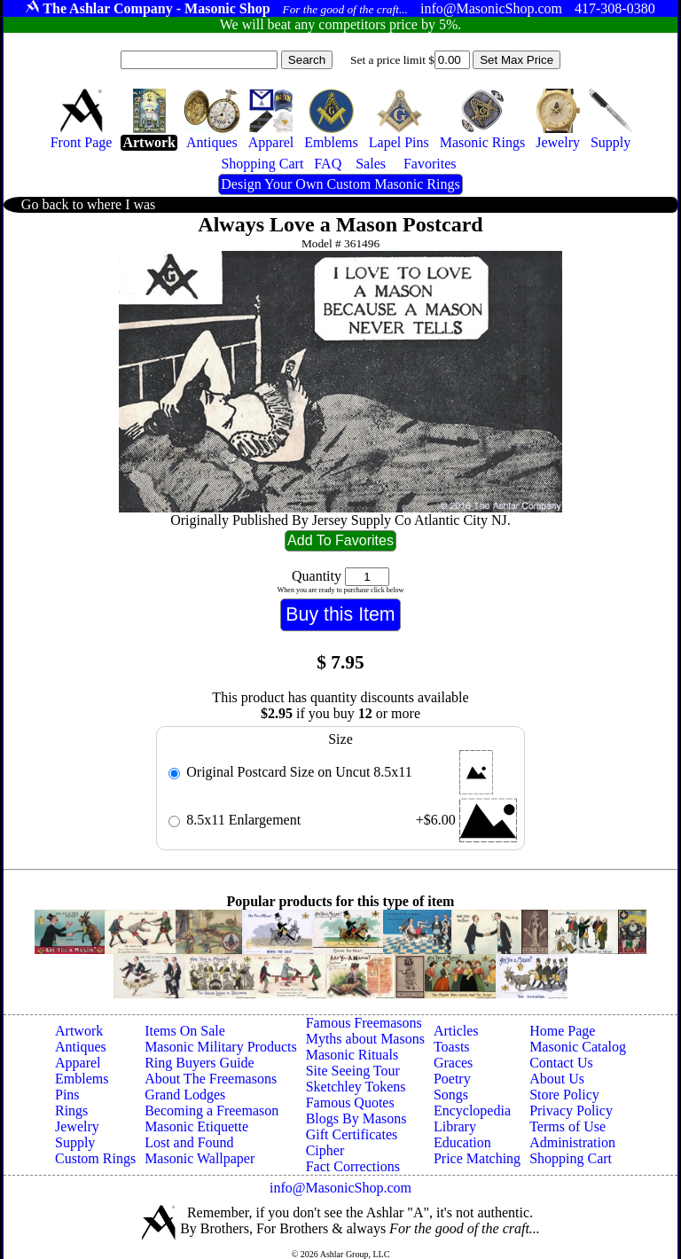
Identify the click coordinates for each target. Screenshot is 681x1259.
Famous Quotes (350, 1102)
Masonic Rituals (352, 1054)
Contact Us (561, 1062)
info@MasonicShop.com (340, 1187)
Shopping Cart (570, 1158)
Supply (75, 1142)
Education (462, 1142)
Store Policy (564, 1094)
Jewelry (77, 1126)
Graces (453, 1062)
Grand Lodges (185, 1094)
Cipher (325, 1150)
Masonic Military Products (221, 1046)
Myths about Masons (365, 1038)
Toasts (452, 1046)
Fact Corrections (353, 1166)
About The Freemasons (211, 1078)
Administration (572, 1142)
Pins (67, 1094)
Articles (456, 1030)
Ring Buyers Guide (199, 1062)
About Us (556, 1078)
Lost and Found (189, 1142)
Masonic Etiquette (196, 1126)
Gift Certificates (352, 1134)
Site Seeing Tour (353, 1070)
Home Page (562, 1030)
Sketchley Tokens (356, 1086)
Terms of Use (567, 1126)
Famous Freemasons (364, 1022)
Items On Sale (185, 1030)
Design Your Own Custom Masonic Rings (340, 184)
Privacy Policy (571, 1110)
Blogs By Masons (356, 1118)
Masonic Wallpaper (199, 1158)
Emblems (81, 1078)
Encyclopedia (472, 1110)
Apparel (78, 1062)
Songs (451, 1094)
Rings (71, 1110)
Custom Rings (95, 1158)
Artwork (79, 1030)
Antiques (80, 1046)
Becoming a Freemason (211, 1110)
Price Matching (477, 1158)
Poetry (452, 1078)
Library (455, 1126)
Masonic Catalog (577, 1046)
